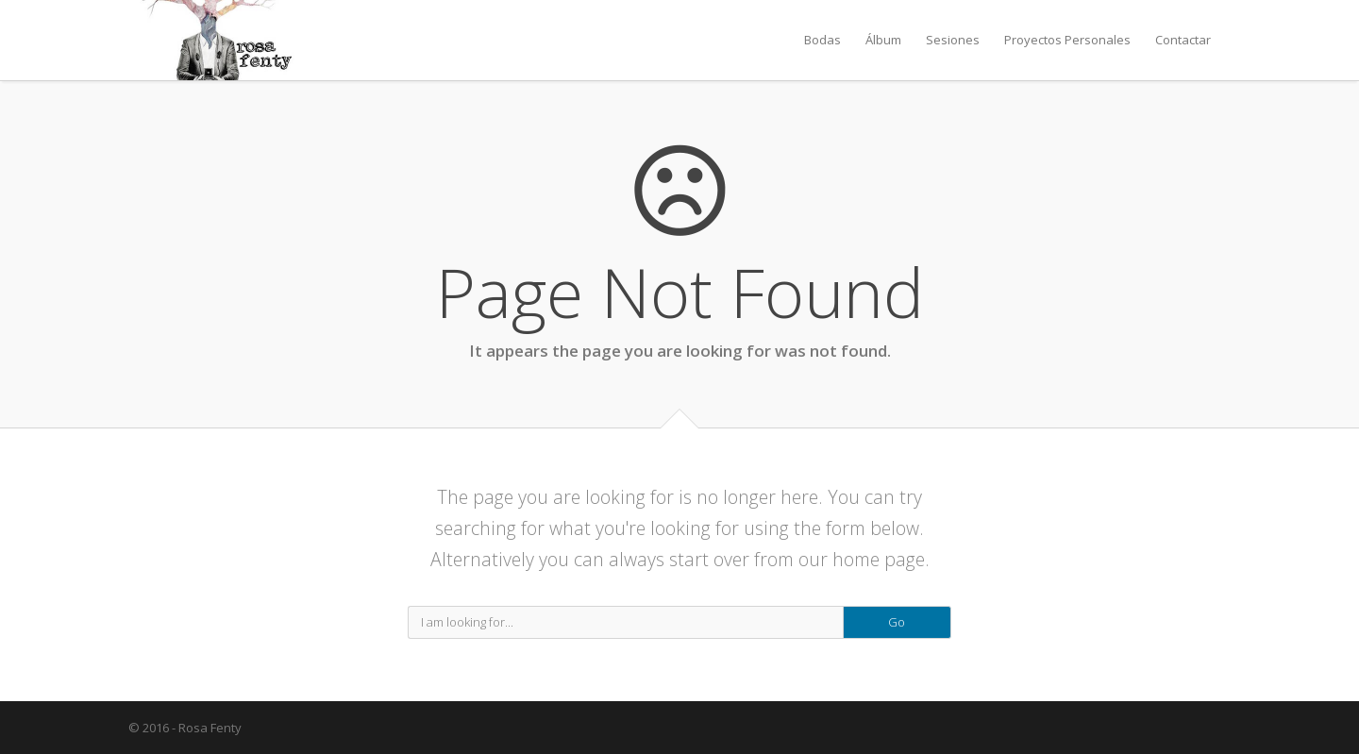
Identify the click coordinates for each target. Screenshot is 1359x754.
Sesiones (953, 39)
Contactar (1183, 39)
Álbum (883, 39)
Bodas (822, 39)
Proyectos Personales (1067, 39)
